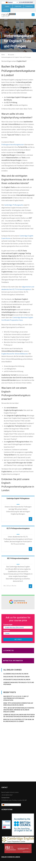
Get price (18, 638)
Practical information (13, 659)
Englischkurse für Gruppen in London (16, 675)
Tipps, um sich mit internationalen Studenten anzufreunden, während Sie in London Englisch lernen (18, 708)
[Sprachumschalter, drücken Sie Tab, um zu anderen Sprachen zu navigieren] (10, 2)
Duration (6, 629)
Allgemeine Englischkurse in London (15, 672)
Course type (7, 623)
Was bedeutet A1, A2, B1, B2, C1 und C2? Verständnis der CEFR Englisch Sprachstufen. (16, 696)
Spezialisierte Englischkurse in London (16, 678)
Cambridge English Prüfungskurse (18, 497)
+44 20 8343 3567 (27, 2)
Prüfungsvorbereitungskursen (12, 143)
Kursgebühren (29, 6)
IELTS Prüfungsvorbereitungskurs (18, 527)
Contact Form (5, 796)
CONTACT (6, 10)
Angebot (7, 6)
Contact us (8, 649)
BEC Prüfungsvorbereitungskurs (18, 557)
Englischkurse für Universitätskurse (14, 352)
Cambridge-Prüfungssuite (13, 203)
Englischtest (18, 6)
